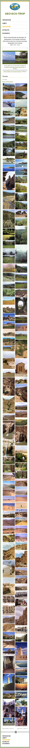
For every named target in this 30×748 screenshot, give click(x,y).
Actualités (5, 30)
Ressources (15, 33)
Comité (4, 23)
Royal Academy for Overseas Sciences (12, 71)
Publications (15, 27)
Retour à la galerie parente (7, 81)
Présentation (6, 20)
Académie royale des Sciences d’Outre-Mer (14, 67)
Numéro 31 (12, 728)
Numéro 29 (25, 728)
